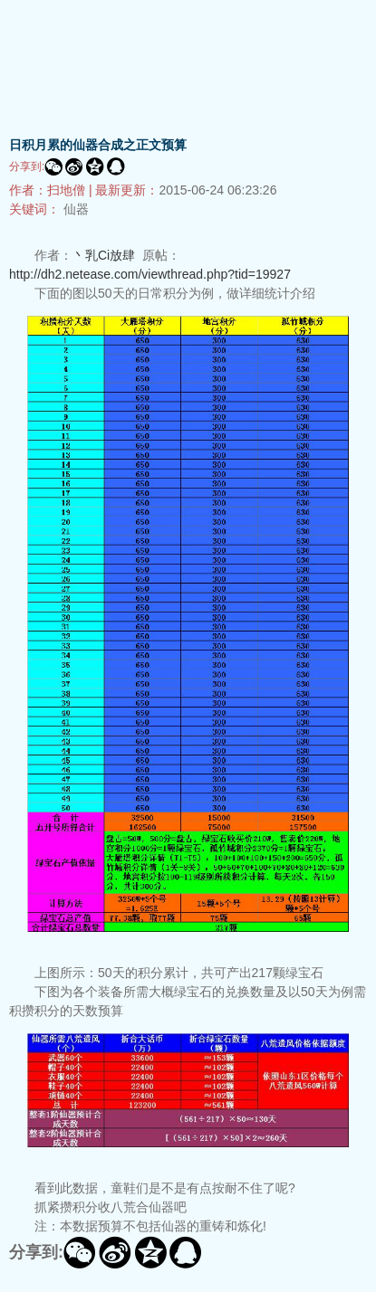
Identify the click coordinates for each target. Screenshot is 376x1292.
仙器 (76, 209)
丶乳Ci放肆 (103, 255)
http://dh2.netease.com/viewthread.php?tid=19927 (150, 274)
